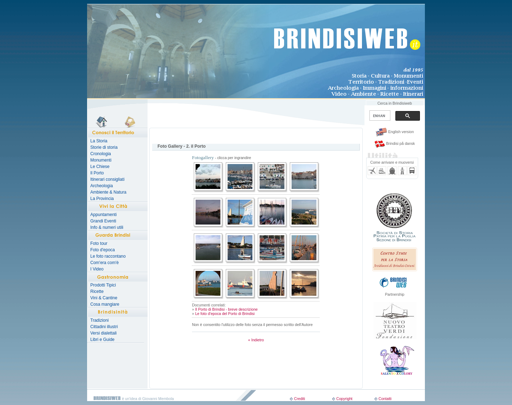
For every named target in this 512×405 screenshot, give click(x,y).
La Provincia (102, 198)
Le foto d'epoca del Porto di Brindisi (225, 313)
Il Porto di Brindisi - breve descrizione (226, 309)
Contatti (384, 398)
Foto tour (98, 243)
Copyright (344, 398)
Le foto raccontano (108, 256)
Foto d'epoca (102, 249)
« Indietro (256, 340)
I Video (96, 269)
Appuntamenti (103, 214)
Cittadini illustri (104, 326)
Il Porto (97, 172)
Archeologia (101, 185)
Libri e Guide (102, 339)
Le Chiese (100, 166)
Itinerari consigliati (107, 179)
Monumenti (100, 160)
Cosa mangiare (104, 304)
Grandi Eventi (103, 221)
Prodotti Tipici (103, 285)
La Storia (98, 140)
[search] (379, 115)
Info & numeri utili (106, 227)
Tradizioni (99, 320)
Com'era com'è (104, 262)
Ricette (96, 291)
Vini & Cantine (103, 297)
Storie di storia (104, 147)
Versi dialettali (103, 333)
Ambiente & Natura (108, 192)
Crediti (299, 398)
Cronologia (100, 153)
